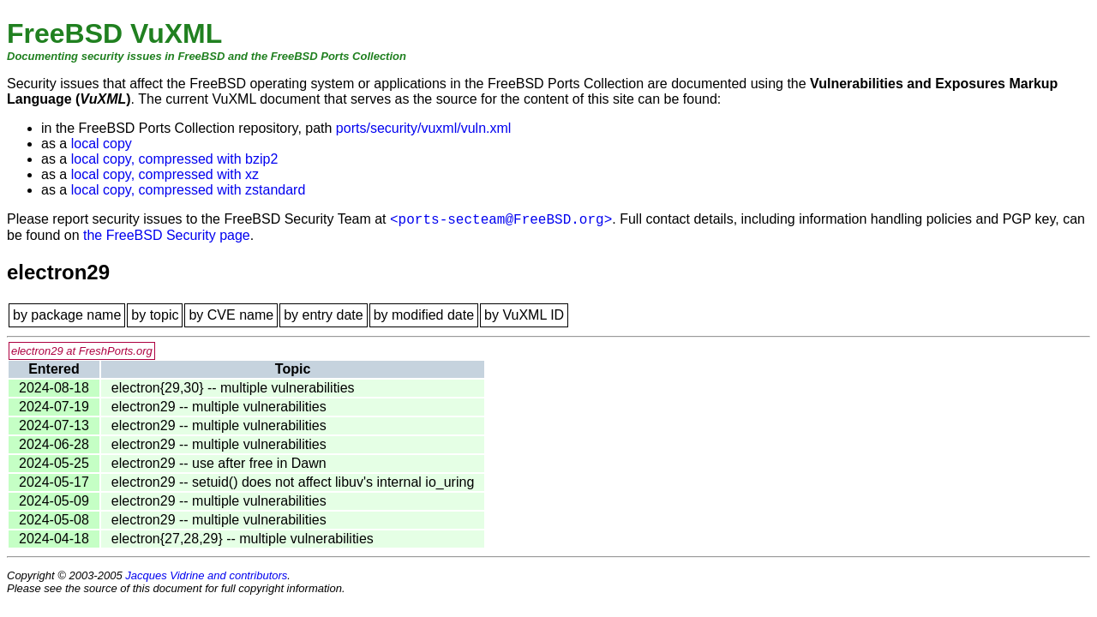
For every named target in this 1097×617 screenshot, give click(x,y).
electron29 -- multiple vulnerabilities (219, 406)
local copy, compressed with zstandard (188, 190)
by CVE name (231, 315)
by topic (154, 315)
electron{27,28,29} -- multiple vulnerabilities (242, 538)
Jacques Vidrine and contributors (206, 575)
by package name (67, 315)
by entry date (323, 315)
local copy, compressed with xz (165, 174)
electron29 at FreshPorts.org (82, 350)
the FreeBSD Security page (166, 235)
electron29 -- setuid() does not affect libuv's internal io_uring (292, 482)
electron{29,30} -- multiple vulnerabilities (233, 387)
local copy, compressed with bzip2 (175, 159)
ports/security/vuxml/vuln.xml (424, 128)
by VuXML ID (524, 315)
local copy (101, 143)
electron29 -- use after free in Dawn (219, 463)
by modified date (424, 315)
